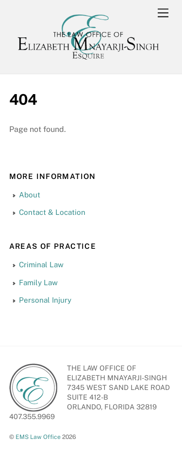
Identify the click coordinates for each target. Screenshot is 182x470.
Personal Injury (45, 300)
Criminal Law (41, 264)
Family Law (38, 282)
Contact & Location (52, 212)
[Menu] (163, 13)
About (29, 195)
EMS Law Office (38, 436)
